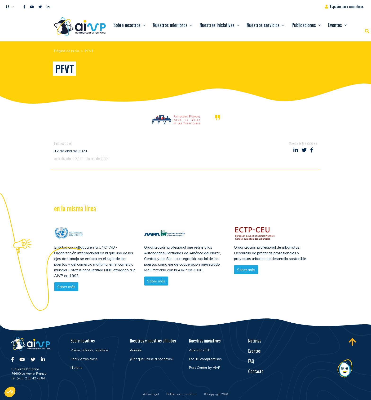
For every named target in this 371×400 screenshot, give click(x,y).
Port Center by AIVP (204, 367)
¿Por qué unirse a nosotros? (151, 359)
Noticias (254, 341)
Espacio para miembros (347, 6)
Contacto (255, 371)
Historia (77, 367)
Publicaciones (304, 24)
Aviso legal (151, 394)
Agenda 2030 (199, 350)
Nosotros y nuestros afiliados (153, 341)
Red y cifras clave (84, 359)
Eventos (335, 24)
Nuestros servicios (263, 24)
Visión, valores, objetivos (90, 350)
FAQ (251, 361)
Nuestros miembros (170, 24)
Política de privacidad (181, 394)
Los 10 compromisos (205, 359)
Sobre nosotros (127, 24)
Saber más (156, 282)
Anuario (136, 350)
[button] (9, 6)
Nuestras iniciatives (205, 341)
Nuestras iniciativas (217, 24)
